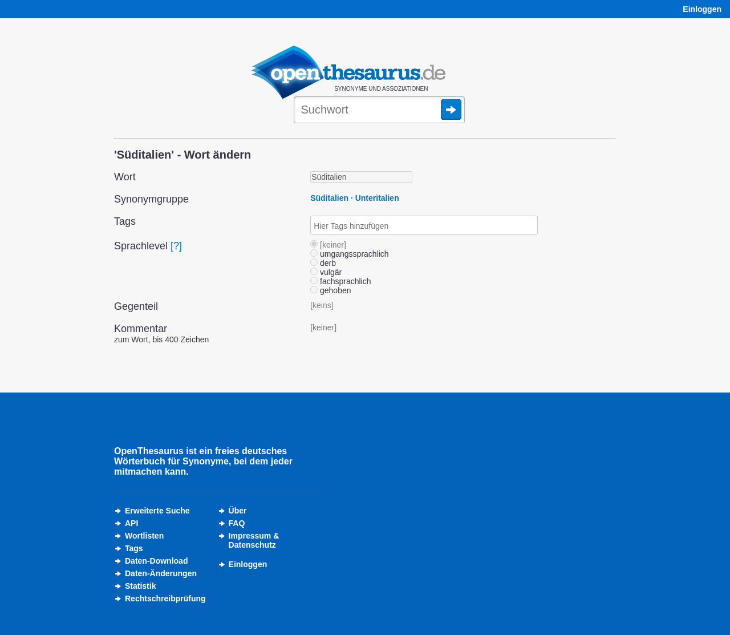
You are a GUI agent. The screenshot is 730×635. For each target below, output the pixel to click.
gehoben (330, 290)
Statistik (140, 585)
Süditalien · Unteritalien (354, 198)
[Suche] (379, 110)
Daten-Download (156, 560)
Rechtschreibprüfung (165, 598)
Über (238, 510)
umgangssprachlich (349, 253)
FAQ (237, 523)
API (131, 523)
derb (323, 263)
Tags (134, 548)
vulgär (326, 272)
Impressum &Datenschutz (254, 540)
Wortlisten (144, 535)
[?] (176, 246)
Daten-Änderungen (161, 573)
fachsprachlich (340, 281)
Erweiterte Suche (157, 510)
